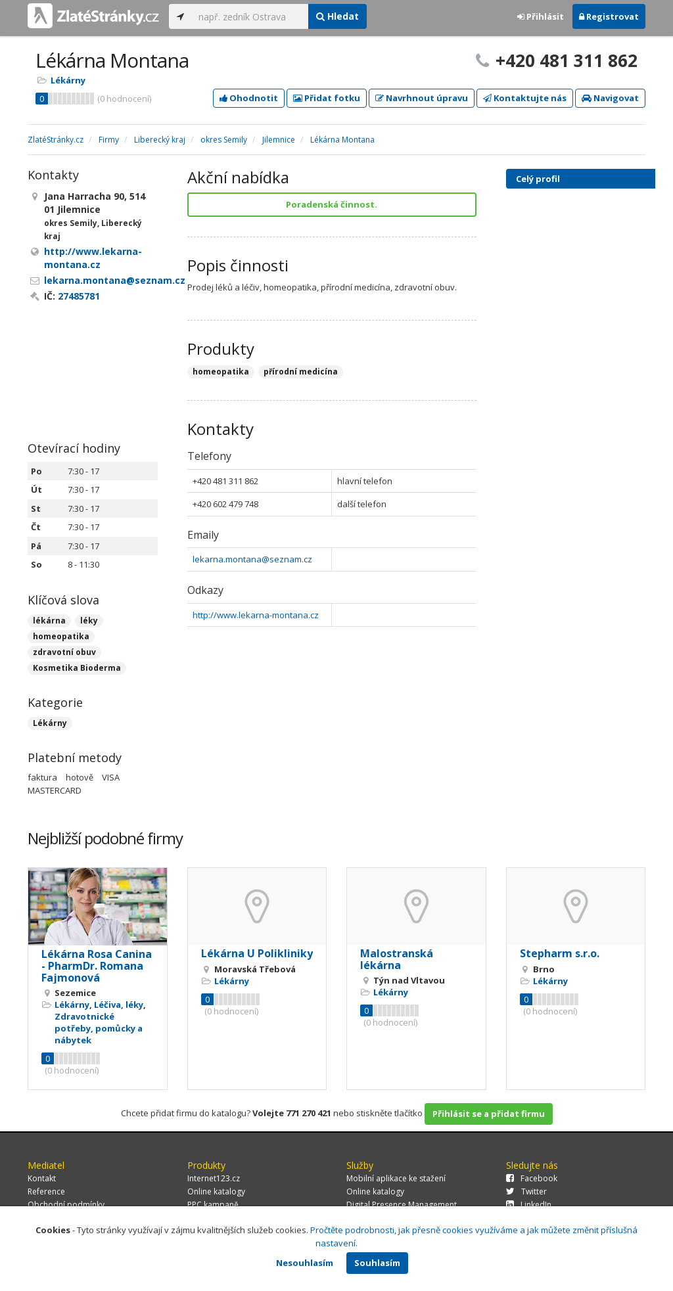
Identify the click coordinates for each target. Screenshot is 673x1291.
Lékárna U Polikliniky (257, 953)
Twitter (526, 1191)
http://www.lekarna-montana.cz (256, 615)
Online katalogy (216, 1191)
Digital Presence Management (401, 1204)
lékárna (49, 620)
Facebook (531, 1178)
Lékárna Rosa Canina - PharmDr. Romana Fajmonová (96, 965)
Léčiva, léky (118, 1004)
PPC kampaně (213, 1204)
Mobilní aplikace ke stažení (396, 1178)
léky (89, 620)
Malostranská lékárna (396, 959)
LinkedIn (528, 1204)
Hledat (337, 16)
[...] (250, 16)
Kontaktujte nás (525, 98)
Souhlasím (377, 1263)
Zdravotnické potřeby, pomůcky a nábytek (99, 1028)
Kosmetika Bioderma (77, 667)
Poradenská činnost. (331, 204)
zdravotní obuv (64, 652)
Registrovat (609, 16)
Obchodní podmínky (66, 1204)
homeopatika (61, 636)
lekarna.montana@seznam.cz (252, 559)
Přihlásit (540, 16)
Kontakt (42, 1178)
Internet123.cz (213, 1178)
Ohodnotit (249, 98)
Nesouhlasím (304, 1263)
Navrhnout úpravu (421, 98)
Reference (46, 1191)
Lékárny (68, 80)
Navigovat (610, 98)
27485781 (79, 296)
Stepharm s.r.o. (559, 953)
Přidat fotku (326, 98)
